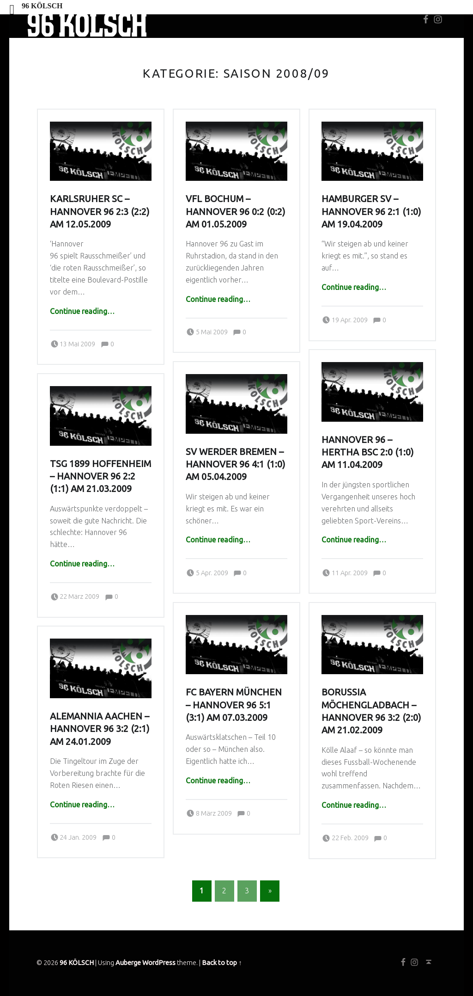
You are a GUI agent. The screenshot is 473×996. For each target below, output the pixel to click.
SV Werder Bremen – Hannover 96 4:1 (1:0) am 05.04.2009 (235, 464)
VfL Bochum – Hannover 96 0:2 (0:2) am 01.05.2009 (235, 211)
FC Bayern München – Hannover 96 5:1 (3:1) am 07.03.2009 (234, 705)
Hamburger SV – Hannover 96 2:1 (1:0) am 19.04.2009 (371, 211)
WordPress (159, 962)
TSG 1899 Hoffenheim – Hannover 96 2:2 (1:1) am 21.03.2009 (100, 476)
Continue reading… (82, 311)
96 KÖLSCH (77, 962)
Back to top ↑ (222, 962)
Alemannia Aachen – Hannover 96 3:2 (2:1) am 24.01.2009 (99, 729)
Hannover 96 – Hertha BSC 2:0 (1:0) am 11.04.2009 (367, 452)
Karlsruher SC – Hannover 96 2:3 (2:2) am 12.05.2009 (99, 211)
